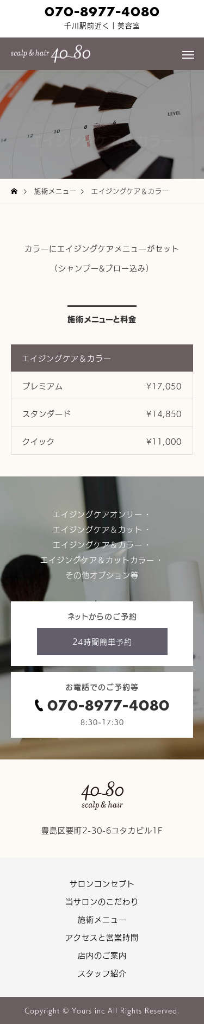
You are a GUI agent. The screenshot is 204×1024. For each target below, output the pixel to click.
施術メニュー (102, 919)
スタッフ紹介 (102, 973)
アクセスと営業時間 (102, 937)
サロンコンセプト (102, 883)
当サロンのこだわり (102, 901)
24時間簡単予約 (102, 642)
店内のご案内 (102, 955)
